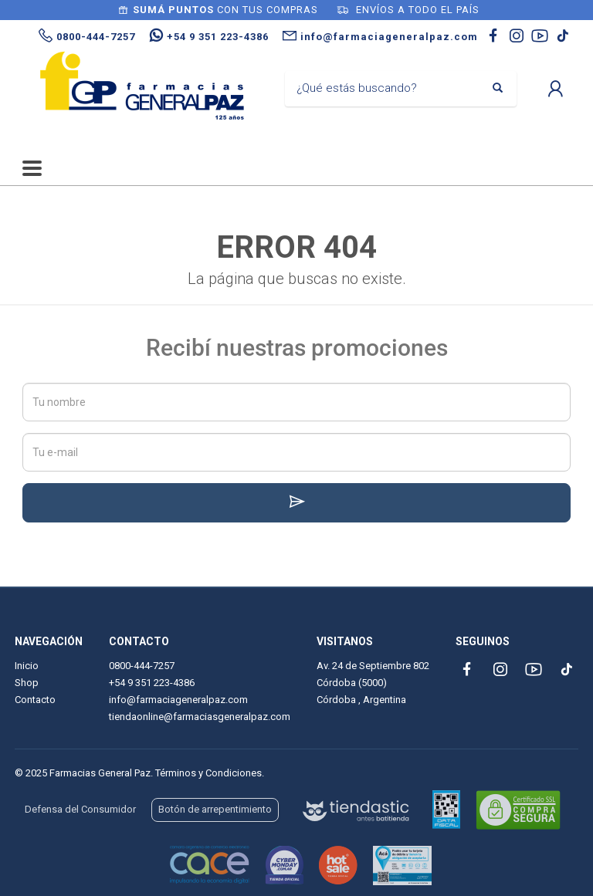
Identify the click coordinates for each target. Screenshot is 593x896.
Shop (27, 682)
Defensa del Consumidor (80, 809)
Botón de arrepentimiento (215, 809)
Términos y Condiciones (208, 773)
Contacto (35, 699)
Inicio (27, 665)
